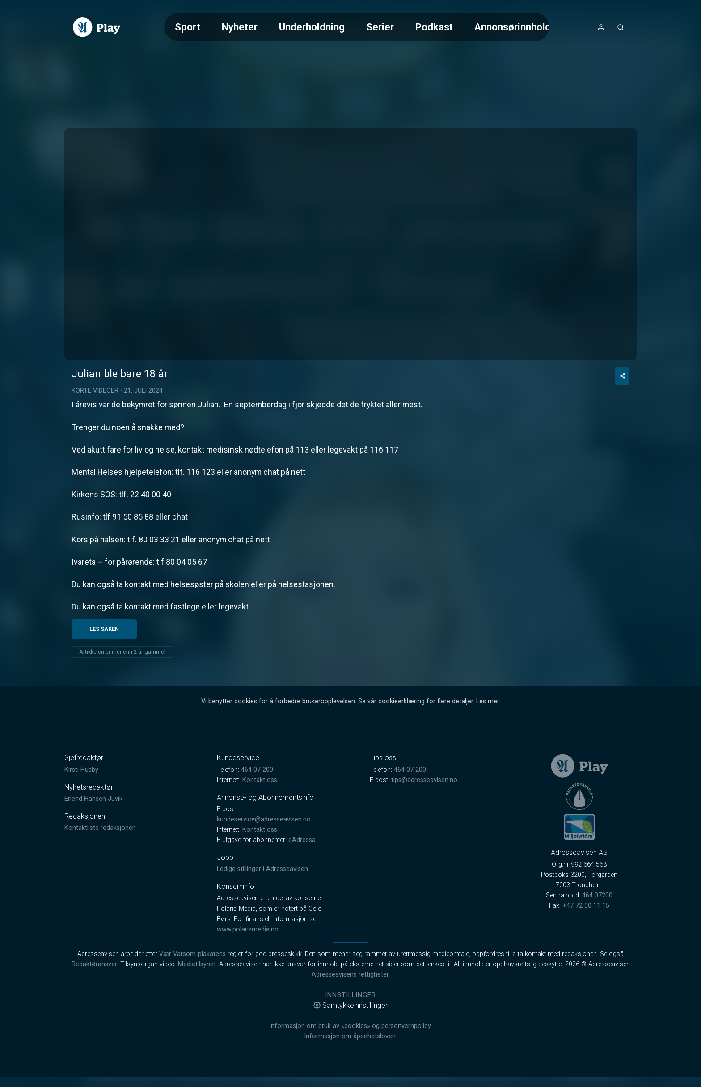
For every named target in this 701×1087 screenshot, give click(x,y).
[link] (97, 27)
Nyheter (240, 27)
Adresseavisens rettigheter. (351, 1051)
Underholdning (312, 27)
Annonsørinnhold (512, 27)
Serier (380, 27)
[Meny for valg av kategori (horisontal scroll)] (356, 27)
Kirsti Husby (81, 846)
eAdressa (302, 917)
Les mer (487, 778)
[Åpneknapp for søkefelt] (620, 27)
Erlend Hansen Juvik (93, 876)
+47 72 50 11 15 (585, 982)
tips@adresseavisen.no (424, 857)
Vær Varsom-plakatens (192, 1031)
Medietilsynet (197, 1041)
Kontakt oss (259, 857)
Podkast (434, 27)
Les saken (104, 706)
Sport (187, 27)
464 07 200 (257, 846)
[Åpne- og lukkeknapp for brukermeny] (601, 27)
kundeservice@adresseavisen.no (264, 896)
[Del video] (622, 453)
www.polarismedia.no (248, 1006)
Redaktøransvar (94, 1041)
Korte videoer (95, 468)
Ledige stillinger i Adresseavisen (262, 946)
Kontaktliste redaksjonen (100, 905)
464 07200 (597, 972)
